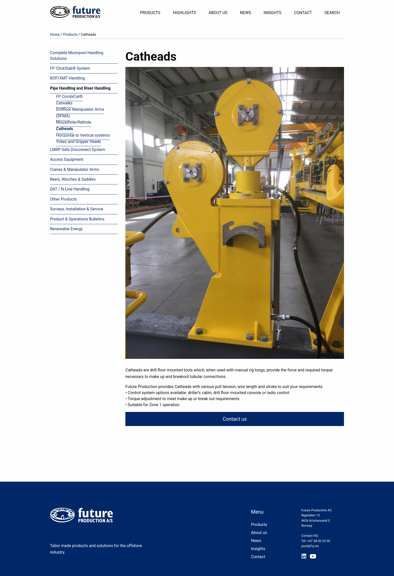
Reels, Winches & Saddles (73, 179)
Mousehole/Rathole (73, 122)
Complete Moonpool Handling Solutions (76, 55)
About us (259, 532)
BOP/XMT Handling (67, 78)
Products (150, 12)
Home (55, 34)
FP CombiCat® (69, 96)
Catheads (64, 128)
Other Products (63, 199)
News (245, 12)
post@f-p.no (310, 546)
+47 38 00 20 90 (318, 541)
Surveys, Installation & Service (76, 209)
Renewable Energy (66, 228)
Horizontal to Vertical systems (83, 135)
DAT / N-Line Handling (69, 189)
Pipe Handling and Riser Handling (80, 88)
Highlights (184, 12)
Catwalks (64, 103)
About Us (218, 12)
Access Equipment (66, 159)
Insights (272, 12)
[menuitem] (152, 13)
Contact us (235, 419)
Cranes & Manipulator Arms (74, 169)
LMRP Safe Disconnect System (77, 149)
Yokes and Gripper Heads (78, 141)
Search (332, 12)
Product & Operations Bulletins (77, 219)
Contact (303, 12)
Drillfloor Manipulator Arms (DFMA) (80, 112)
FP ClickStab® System (70, 68)
